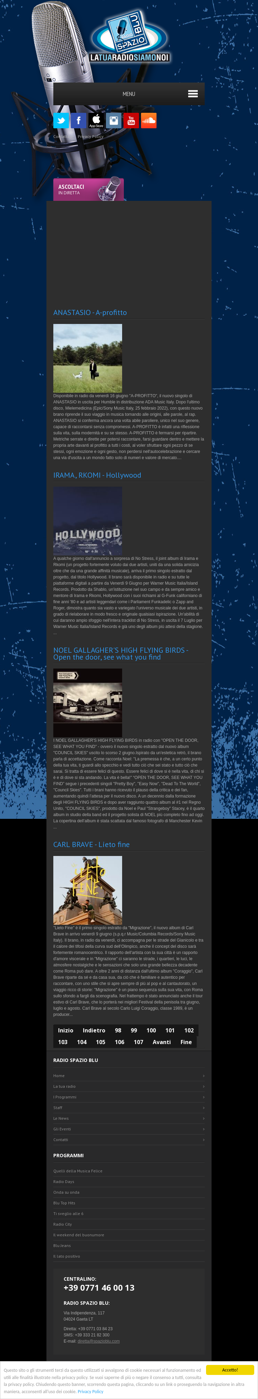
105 (100, 1042)
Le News (61, 1118)
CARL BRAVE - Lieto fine (91, 844)
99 (134, 1030)
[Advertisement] (155, 249)
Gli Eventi (62, 1128)
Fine (186, 1042)
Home (59, 1075)
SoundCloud (149, 120)
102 (189, 1030)
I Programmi (64, 1096)
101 (170, 1030)
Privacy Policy (90, 1392)
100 (151, 1030)
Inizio (65, 1030)
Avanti (162, 1042)
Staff (57, 1107)
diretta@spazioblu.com (99, 1341)
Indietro (94, 1030)
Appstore (96, 120)
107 (138, 1042)
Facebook (78, 120)
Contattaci (63, 136)
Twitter (61, 120)
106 (119, 1042)
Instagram (113, 120)
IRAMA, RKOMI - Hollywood (97, 475)
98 (118, 1030)
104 (81, 1042)
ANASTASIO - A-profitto (90, 312)
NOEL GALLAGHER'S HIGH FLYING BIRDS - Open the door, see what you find (121, 653)
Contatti (60, 1139)
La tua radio (64, 1086)
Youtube (131, 120)
